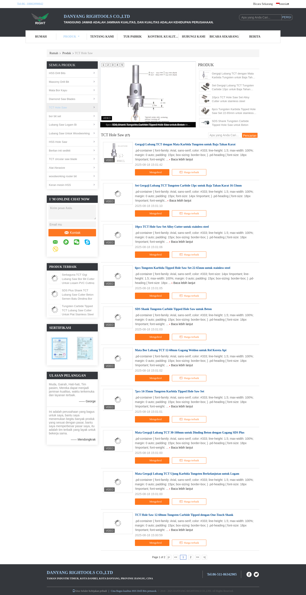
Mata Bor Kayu (58, 90)
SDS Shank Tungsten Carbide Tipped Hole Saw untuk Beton (148, 124)
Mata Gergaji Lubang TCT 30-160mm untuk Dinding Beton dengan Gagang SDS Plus (189, 432)
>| (204, 557)
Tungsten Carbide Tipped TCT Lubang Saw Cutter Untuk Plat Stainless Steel (78, 310)
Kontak (72, 233)
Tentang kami (102, 36)
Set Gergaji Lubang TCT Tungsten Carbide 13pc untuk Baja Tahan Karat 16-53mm (233, 87)
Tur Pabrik (132, 36)
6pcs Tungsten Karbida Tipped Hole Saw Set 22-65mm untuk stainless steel (234, 111)
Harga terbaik (189, 172)
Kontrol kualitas (163, 36)
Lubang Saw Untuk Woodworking (69, 133)
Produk (71, 36)
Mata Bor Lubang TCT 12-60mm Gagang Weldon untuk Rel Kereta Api (180, 350)
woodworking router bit (63, 176)
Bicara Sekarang (263, 4)
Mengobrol (153, 172)
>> (197, 557)
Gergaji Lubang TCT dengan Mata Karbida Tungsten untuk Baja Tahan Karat (234, 75)
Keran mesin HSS (60, 185)
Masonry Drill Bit (59, 81)
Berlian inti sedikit (59, 150)
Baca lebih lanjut (182, 159)
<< (175, 557)
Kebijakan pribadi (98, 590)
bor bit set (55, 116)
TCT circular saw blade (63, 159)
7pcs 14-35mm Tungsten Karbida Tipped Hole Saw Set (169, 391)
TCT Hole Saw (58, 107)
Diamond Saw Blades (62, 99)
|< (169, 557)
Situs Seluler (80, 590)
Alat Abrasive (57, 167)
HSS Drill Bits (57, 73)
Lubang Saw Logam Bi (63, 124)
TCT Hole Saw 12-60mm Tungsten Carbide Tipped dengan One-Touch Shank (184, 514)
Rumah (41, 36)
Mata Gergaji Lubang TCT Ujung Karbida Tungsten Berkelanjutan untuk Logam (187, 473)
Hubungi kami (193, 36)
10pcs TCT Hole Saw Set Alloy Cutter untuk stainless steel (230, 99)
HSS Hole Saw (58, 141)
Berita (255, 36)
